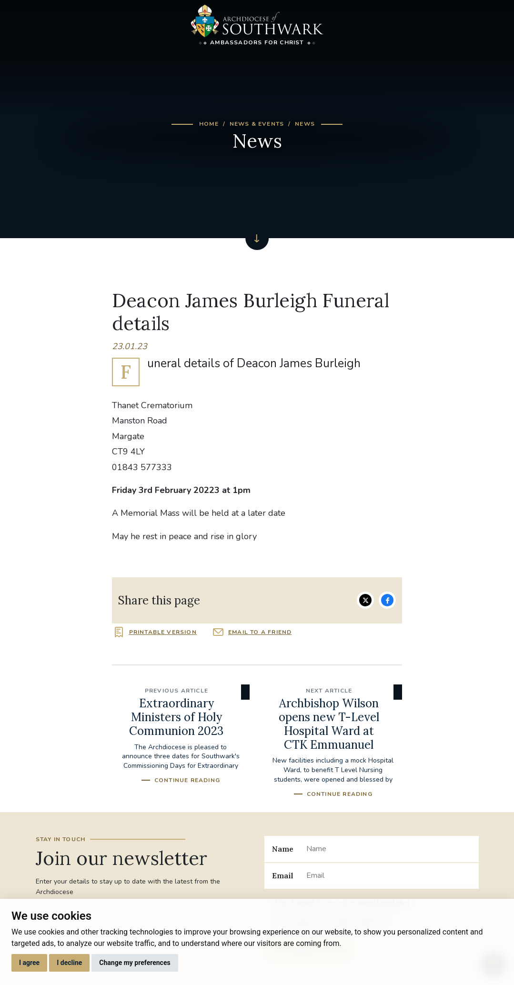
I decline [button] (69, 962)
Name (282, 849)
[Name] (388, 849)
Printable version (163, 632)
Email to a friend (260, 632)
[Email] (388, 876)
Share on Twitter (365, 600)
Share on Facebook (387, 600)
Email (282, 875)
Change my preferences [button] (134, 962)
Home (209, 124)
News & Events (257, 124)
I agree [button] (29, 962)
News (305, 124)
